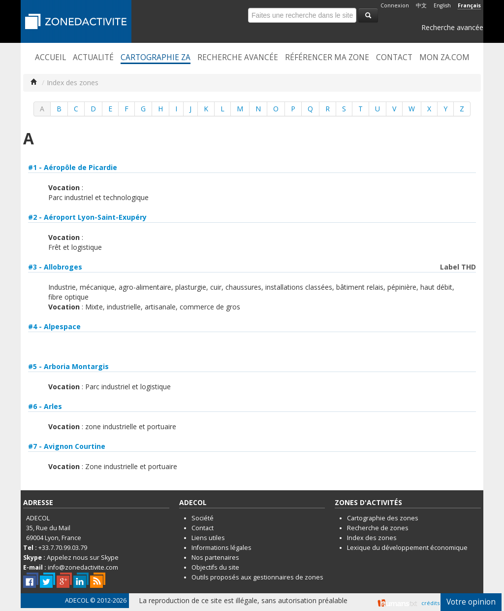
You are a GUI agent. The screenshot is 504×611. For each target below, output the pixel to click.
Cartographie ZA (155, 58)
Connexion (394, 5)
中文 (421, 5)
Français (469, 5)
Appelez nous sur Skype (83, 557)
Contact (394, 58)
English (442, 5)
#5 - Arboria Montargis (68, 366)
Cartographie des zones (382, 518)
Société (202, 518)
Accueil (50, 58)
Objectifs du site (215, 567)
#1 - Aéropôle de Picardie (72, 167)
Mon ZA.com (444, 58)
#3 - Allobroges (55, 267)
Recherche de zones (378, 528)
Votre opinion (471, 602)
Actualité (93, 58)
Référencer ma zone (327, 58)
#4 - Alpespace (54, 326)
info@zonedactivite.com (83, 567)
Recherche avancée (452, 27)
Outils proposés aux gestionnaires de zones (257, 577)
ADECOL (77, 600)
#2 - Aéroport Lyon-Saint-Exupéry (87, 217)
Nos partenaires (215, 557)
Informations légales (221, 547)
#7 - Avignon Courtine (66, 446)
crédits (430, 603)
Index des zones (372, 538)
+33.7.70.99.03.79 (62, 547)
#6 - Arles (45, 406)
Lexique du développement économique (407, 547)
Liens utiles (208, 538)
